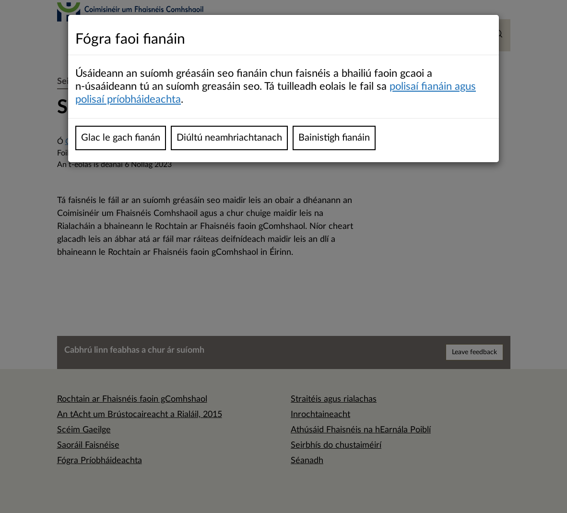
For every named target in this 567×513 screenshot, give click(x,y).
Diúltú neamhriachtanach (229, 138)
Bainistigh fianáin (334, 138)
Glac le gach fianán (120, 138)
